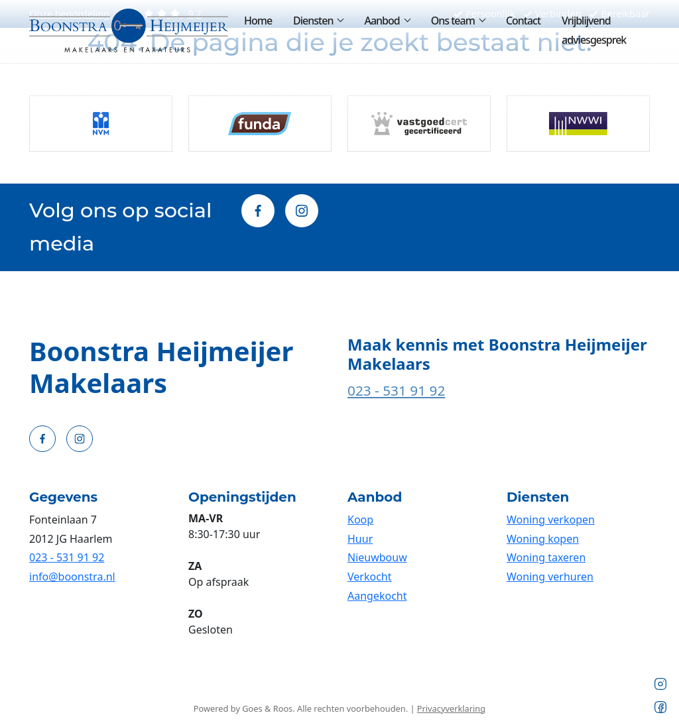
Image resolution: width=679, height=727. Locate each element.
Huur (360, 538)
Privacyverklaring (451, 708)
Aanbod (381, 20)
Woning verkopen (551, 519)
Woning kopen (543, 538)
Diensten (313, 20)
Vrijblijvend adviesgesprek (594, 30)
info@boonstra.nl (72, 576)
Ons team (453, 20)
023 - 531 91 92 (396, 390)
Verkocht (369, 576)
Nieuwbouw (377, 557)
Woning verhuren (550, 576)
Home (258, 20)
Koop (360, 519)
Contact (523, 20)
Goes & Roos (267, 708)
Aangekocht (377, 595)
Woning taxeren (546, 557)
